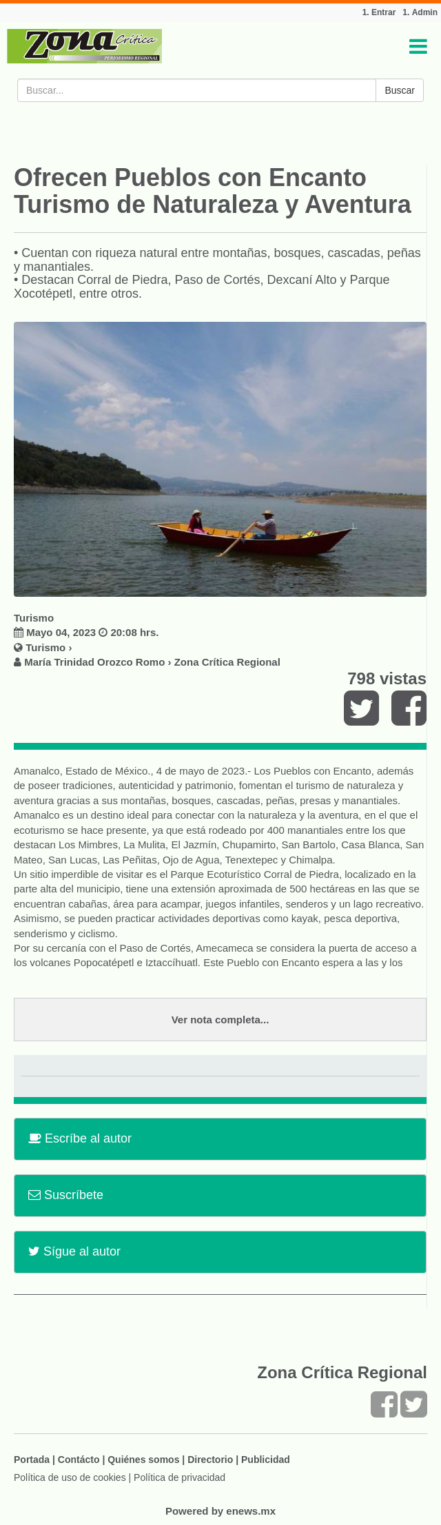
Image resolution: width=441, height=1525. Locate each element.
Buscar (399, 90)
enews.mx (251, 1511)
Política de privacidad (179, 1477)
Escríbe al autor (80, 1138)
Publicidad (265, 1459)
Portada (32, 1459)
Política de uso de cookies (70, 1477)
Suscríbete (65, 1195)
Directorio (210, 1459)
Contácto (79, 1459)
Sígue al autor (74, 1251)
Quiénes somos (143, 1459)
